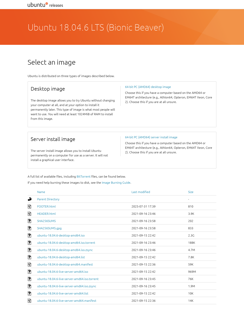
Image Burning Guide (116, 182)
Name (41, 192)
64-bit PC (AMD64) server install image (151, 137)
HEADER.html (46, 213)
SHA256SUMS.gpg (49, 228)
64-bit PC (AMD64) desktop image (148, 86)
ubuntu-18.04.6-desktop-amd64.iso (61, 235)
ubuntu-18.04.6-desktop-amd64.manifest (65, 264)
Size (190, 192)
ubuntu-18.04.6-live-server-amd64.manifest (66, 300)
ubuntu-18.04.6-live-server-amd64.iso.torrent (68, 279)
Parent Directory (48, 199)
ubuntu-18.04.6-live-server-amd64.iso (62, 271)
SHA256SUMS (46, 221)
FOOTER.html (46, 206)
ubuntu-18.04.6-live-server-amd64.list (62, 293)
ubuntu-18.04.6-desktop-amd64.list (61, 257)
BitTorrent (84, 176)
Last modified (141, 192)
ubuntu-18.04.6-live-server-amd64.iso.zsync (66, 286)
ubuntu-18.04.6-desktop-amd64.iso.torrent (66, 242)
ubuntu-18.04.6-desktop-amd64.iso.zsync (65, 250)
